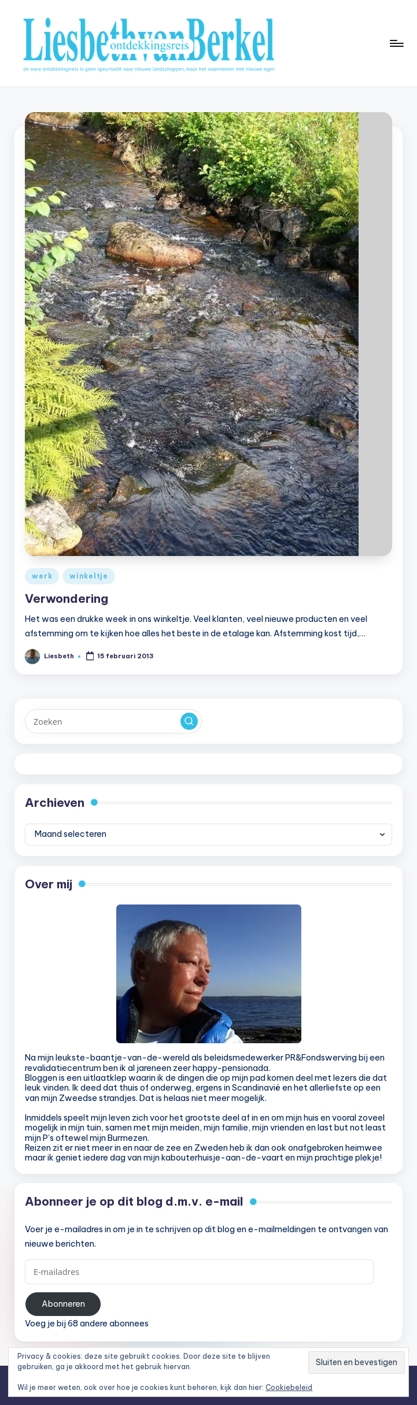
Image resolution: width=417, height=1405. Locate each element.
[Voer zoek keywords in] (113, 721)
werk (42, 576)
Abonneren (63, 1304)
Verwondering (66, 598)
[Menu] (396, 43)
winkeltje (88, 576)
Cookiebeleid (288, 1387)
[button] (189, 721)
